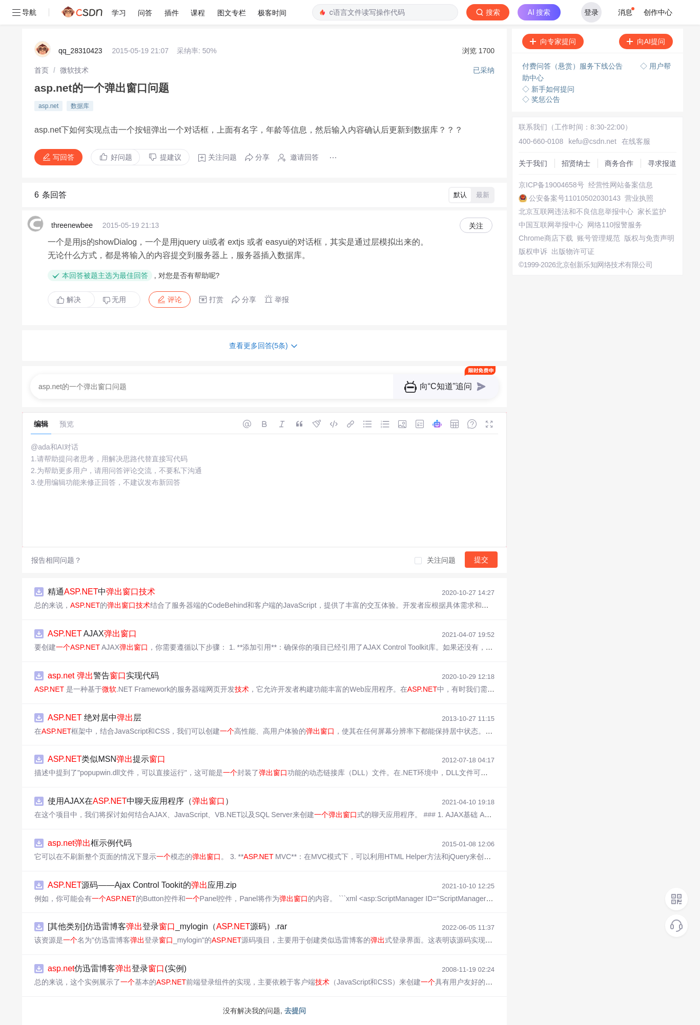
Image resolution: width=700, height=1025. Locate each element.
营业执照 (639, 198)
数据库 (80, 106)
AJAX (92, 633)
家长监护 (651, 211)
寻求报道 (662, 163)
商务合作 (619, 163)
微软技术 (74, 70)
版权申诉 (533, 251)
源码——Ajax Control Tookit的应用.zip (142, 885)
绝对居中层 (94, 717)
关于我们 (533, 163)
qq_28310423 (80, 51)
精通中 (101, 591)
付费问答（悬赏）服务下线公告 (573, 66)
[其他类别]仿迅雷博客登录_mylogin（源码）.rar (167, 926)
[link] (41, 70)
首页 (41, 70)
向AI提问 (646, 41)
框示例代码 (90, 843)
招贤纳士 (576, 163)
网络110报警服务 (614, 225)
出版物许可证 (572, 251)
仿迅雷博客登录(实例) (117, 968)
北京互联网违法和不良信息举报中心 (576, 211)
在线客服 (636, 141)
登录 (591, 12)
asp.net (48, 106)
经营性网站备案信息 (620, 185)
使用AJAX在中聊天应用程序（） (140, 801)
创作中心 (658, 12)
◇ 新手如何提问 (548, 89)
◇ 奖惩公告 (541, 99)
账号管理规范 (598, 238)
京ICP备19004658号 (551, 185)
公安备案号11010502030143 (575, 198)
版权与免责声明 (649, 238)
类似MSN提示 (107, 759)
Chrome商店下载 (546, 238)
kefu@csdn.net (592, 141)
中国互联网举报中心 (551, 225)
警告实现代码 (103, 675)
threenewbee (72, 225)
